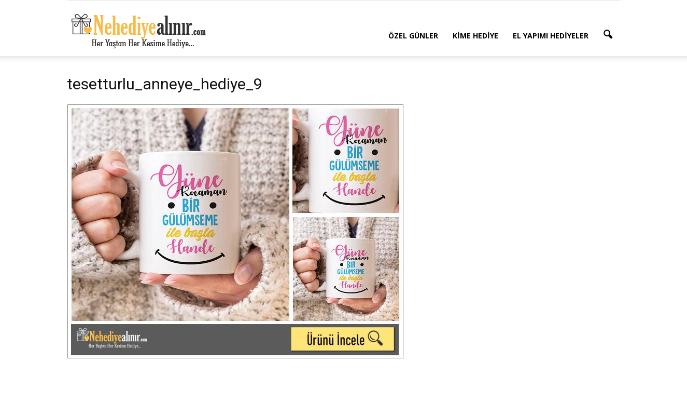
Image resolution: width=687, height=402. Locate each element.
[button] (608, 34)
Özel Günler (413, 36)
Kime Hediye (475, 36)
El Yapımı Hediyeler (550, 36)
